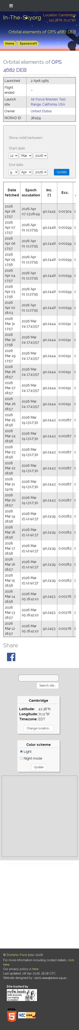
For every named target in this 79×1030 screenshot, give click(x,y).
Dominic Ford (17, 955)
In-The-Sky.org (22, 17)
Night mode (31, 758)
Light (26, 752)
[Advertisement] (39, 816)
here (35, 969)
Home (9, 43)
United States (41, 111)
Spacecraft (28, 43)
